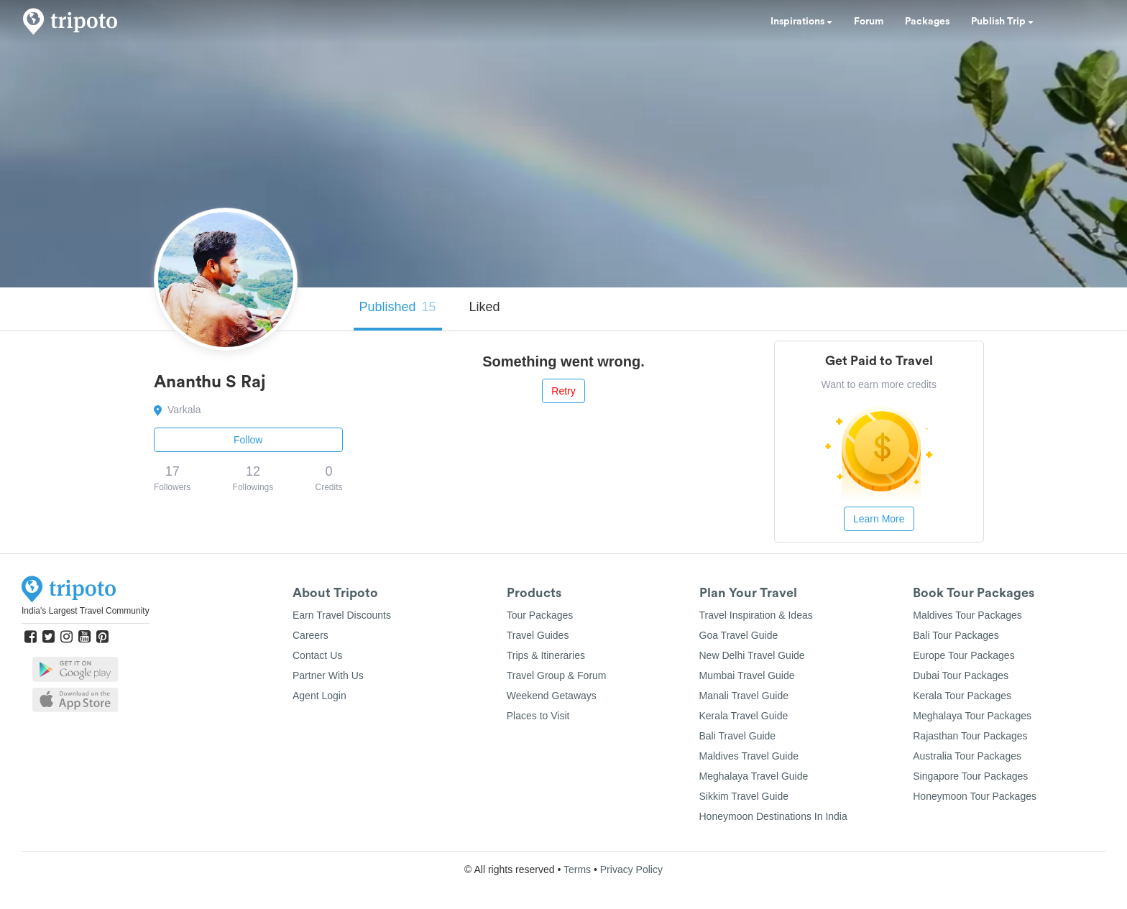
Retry (563, 391)
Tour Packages (540, 615)
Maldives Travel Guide (749, 756)
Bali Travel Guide (737, 736)
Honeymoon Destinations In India (773, 816)
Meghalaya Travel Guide (754, 776)
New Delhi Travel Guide (752, 655)
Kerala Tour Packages (962, 695)
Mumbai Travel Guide (747, 675)
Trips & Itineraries (546, 655)
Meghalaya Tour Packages (972, 715)
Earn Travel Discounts (342, 615)
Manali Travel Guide (744, 695)
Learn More (879, 519)
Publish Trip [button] (1002, 22)
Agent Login (319, 695)
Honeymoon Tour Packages (974, 796)
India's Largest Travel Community (86, 611)
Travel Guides (538, 635)
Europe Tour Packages (963, 655)
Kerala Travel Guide (743, 715)
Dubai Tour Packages (960, 675)
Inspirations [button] (801, 22)
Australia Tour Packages (967, 756)
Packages (927, 22)
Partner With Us (328, 675)
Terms (577, 869)
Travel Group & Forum (557, 675)
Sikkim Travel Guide (743, 796)
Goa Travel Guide (738, 635)
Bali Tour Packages (956, 635)
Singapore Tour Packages (970, 776)
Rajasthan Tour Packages (970, 736)
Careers (310, 635)
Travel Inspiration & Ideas (756, 615)
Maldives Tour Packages (967, 615)
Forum (868, 22)
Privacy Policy (631, 869)
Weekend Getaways (552, 695)
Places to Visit (538, 715)
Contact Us (317, 655)
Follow (248, 440)
